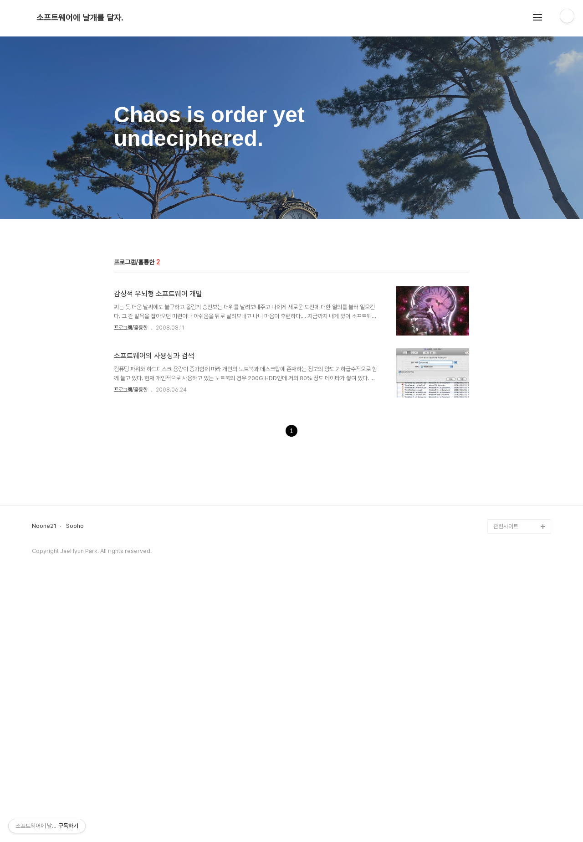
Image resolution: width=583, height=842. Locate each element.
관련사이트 (505, 781)
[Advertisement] (291, 297)
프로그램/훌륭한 (131, 455)
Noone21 (44, 781)
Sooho (75, 781)
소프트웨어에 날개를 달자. (79, 17)
